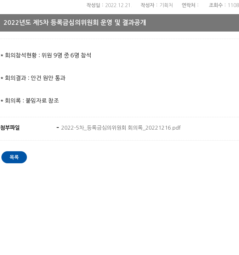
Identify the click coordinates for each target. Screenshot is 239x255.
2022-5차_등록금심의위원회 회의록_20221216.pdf (120, 127)
